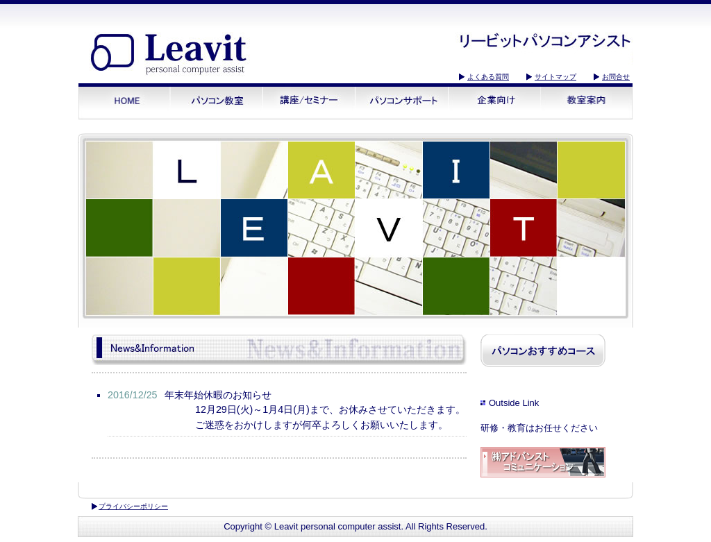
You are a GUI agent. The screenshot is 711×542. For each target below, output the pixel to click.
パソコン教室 (217, 101)
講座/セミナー (309, 101)
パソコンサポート (402, 101)
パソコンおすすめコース (542, 351)
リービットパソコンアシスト (171, 57)
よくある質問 (488, 77)
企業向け (494, 101)
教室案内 (586, 101)
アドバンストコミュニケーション (542, 463)
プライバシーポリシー (133, 506)
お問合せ (616, 77)
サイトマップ (555, 77)
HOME (124, 101)
